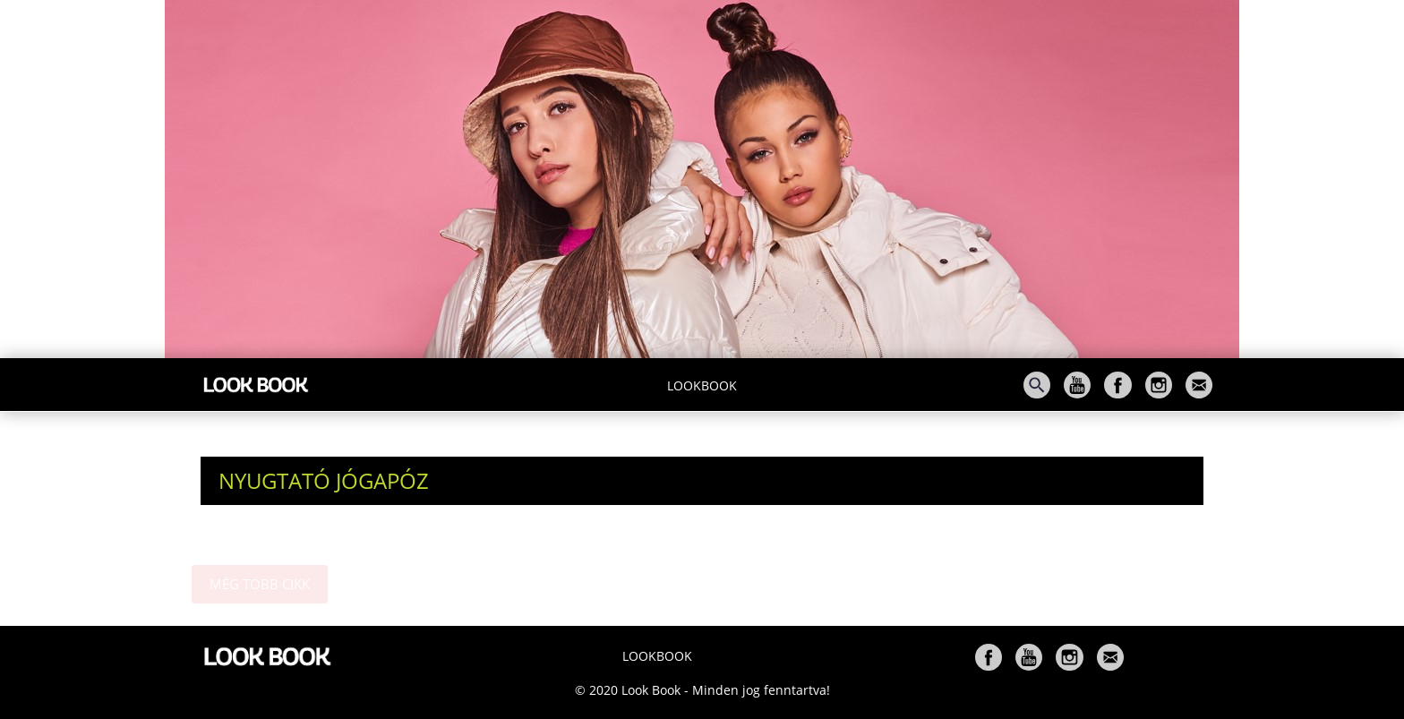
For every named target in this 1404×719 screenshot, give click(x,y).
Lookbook (702, 385)
